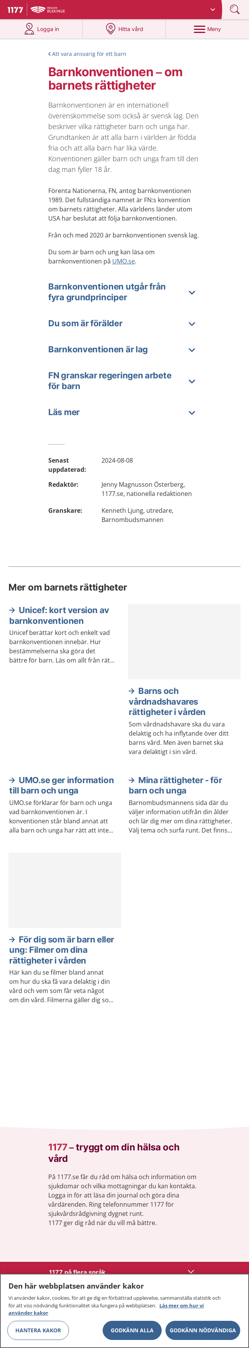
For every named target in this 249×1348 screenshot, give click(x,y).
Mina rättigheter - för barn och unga (175, 785)
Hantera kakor (38, 1333)
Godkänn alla (132, 1333)
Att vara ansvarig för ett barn (89, 53)
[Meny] (207, 28)
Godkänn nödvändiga (203, 1333)
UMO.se (123, 261)
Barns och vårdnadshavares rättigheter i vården (167, 701)
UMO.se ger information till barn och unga (61, 785)
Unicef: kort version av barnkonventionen (59, 615)
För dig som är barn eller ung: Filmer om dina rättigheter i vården (61, 949)
